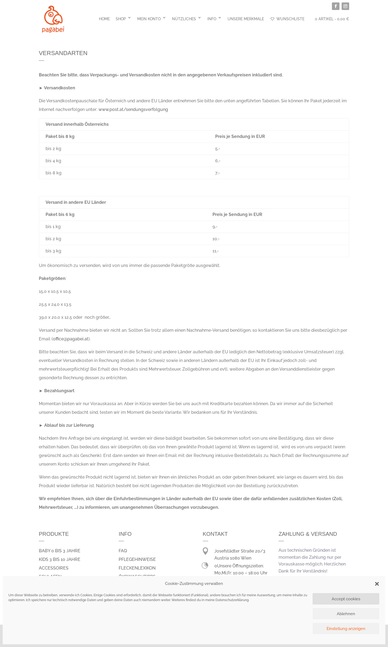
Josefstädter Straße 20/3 (239, 551)
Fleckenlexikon (137, 568)
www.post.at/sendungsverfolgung (133, 109)
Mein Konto (149, 19)
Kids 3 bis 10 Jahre (59, 559)
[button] (377, 584)
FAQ (123, 550)
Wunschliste (287, 19)
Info (211, 19)
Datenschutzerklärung (232, 600)
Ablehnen (346, 613)
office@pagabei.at (70, 338)
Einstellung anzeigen (346, 628)
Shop (121, 19)
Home (104, 19)
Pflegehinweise (137, 559)
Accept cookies (346, 599)
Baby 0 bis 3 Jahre (59, 550)
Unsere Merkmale (246, 19)
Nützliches (184, 19)
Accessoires (53, 568)
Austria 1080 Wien (232, 558)
